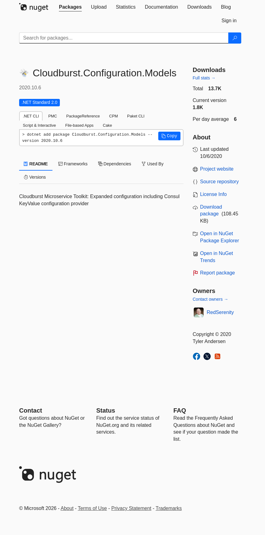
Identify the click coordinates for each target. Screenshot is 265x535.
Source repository (219, 181)
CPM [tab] (113, 116)
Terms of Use (92, 508)
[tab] (70, 7)
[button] (169, 136)
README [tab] (36, 164)
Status (105, 410)
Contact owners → (210, 299)
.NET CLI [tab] (31, 116)
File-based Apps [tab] (79, 125)
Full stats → (204, 77)
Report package (217, 272)
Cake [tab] (107, 125)
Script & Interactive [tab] (39, 125)
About (67, 508)
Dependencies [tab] (114, 164)
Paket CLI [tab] (135, 116)
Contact (30, 410)
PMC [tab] (52, 116)
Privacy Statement (131, 508)
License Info (213, 194)
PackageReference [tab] (83, 116)
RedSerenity (220, 312)
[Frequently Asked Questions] (179, 410)
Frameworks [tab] (73, 164)
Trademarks (169, 508)
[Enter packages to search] (124, 38)
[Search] (234, 38)
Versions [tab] (35, 177)
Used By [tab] (153, 164)
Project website (217, 169)
